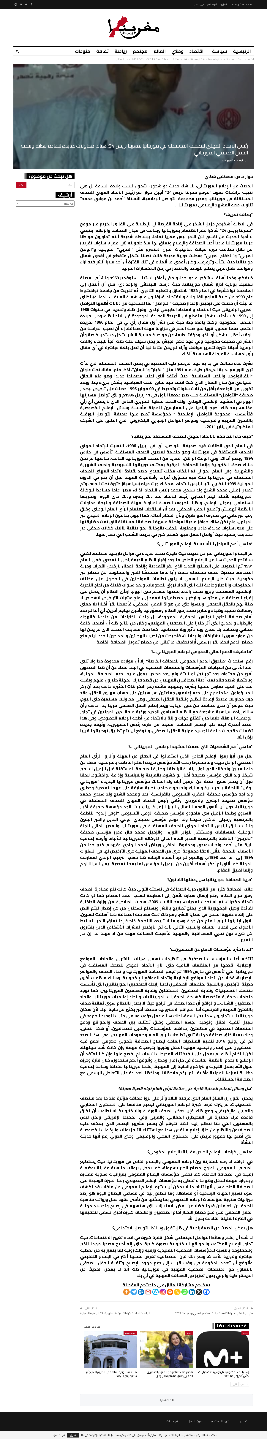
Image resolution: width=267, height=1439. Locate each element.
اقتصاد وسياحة (130, 1333)
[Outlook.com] (141, 1292)
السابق (244, 1384)
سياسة (219, 51)
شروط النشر (212, 4)
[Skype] (155, 1292)
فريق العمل (199, 4)
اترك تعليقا (166, 1400)
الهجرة (245, 1333)
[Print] (170, 1292)
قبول (73, 1435)
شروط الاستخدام (220, 1421)
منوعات (78, 51)
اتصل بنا (223, 4)
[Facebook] (206, 1292)
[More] (126, 1292)
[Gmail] (148, 1292)
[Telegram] (133, 1292)
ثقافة (98, 51)
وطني (176, 51)
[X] (199, 1292)
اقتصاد (195, 51)
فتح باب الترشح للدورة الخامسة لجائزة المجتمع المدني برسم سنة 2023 (214, 1313)
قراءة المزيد (58, 1435)
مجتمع (137, 51)
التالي (234, 1384)
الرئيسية (242, 51)
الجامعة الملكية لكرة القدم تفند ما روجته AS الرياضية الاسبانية (115, 1313)
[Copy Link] (177, 1292)
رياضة (117, 51)
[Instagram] (162, 1292)
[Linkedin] (192, 1292)
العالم (157, 51)
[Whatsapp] (184, 1292)
